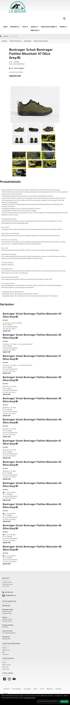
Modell (4, 41)
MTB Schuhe (14, 36)
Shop (25, 27)
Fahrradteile (27, 689)
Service (34, 27)
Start (5, 27)
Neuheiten (58, 689)
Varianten (27, 41)
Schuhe (5, 36)
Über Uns (35, 30)
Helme (35, 689)
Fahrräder (6, 689)
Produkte (15, 27)
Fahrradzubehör (16, 689)
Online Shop (5, 669)
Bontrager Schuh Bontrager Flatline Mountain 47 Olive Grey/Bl (31, 54)
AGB (3, 652)
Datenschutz (5, 650)
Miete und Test (6, 665)
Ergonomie (5, 667)
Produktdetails (16, 41)
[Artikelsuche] (64, 19)
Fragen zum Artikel (40, 41)
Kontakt (4, 648)
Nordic (63, 27)
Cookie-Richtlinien (29, 698)
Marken (6, 693)
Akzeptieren (64, 701)
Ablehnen (56, 701)
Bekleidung (50, 689)
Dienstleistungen (49, 27)
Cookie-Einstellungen (44, 701)
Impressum (5, 654)
